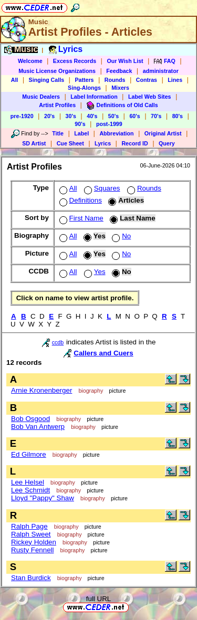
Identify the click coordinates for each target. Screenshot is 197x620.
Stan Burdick (31, 578)
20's (49, 116)
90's (80, 124)
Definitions (79, 200)
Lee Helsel (27, 482)
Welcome (30, 61)
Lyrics (103, 143)
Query (167, 143)
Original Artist (163, 133)
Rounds (115, 80)
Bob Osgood (30, 419)
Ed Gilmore (28, 454)
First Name (80, 218)
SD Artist (34, 143)
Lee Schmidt (30, 490)
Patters (84, 80)
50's (113, 116)
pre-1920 (22, 116)
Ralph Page (29, 526)
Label (81, 133)
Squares (101, 188)
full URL (98, 599)
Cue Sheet (70, 143)
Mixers (120, 88)
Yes (94, 272)
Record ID (134, 143)
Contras (146, 80)
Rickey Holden (33, 542)
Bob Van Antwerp (38, 426)
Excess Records (74, 61)
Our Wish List (125, 61)
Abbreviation (116, 133)
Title (58, 133)
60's (134, 116)
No (120, 236)
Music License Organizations (57, 71)
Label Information (93, 96)
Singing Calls (47, 80)
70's (156, 116)
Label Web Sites (149, 96)
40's (92, 116)
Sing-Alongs (84, 88)
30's (71, 116)
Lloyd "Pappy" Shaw (42, 498)
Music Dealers (41, 96)
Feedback (119, 71)
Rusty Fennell (32, 550)
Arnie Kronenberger (41, 390)
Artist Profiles (57, 105)
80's (177, 116)
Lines (175, 80)
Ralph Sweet (31, 534)
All (14, 80)
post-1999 (109, 124)
